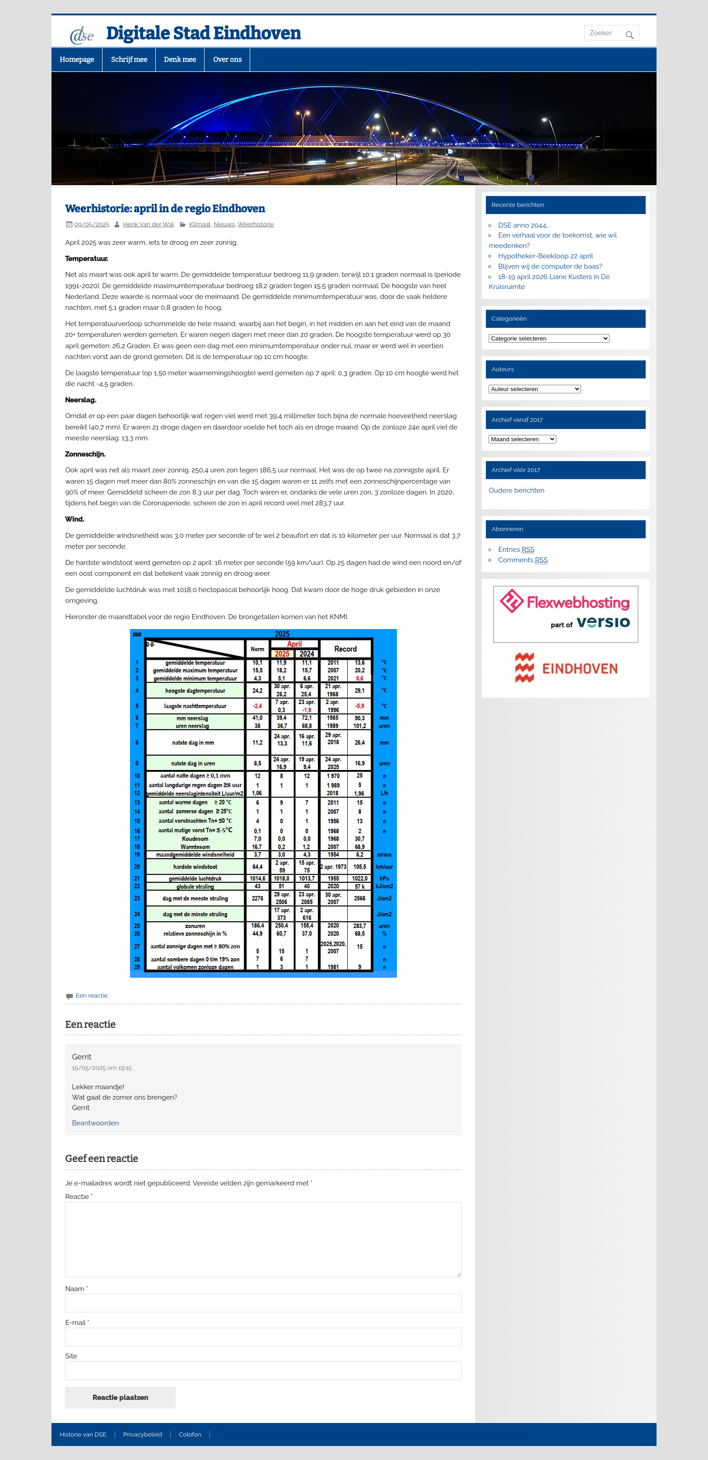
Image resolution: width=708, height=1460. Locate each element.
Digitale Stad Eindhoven (203, 33)
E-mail (77, 1323)
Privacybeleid (142, 1435)
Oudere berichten (516, 490)
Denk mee (180, 60)
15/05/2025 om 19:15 (102, 1067)
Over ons (227, 60)
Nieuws (224, 224)
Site (71, 1356)
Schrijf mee (129, 60)
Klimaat (199, 224)
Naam (76, 1289)
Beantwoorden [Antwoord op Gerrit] (95, 1123)
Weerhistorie (256, 224)
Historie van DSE (83, 1435)
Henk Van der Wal (148, 224)
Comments (523, 560)
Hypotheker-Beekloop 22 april (545, 256)
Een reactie (92, 995)
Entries (516, 550)
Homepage (77, 60)
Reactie (79, 1197)
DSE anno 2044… (524, 225)
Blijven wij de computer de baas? (550, 266)
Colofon (190, 1435)
